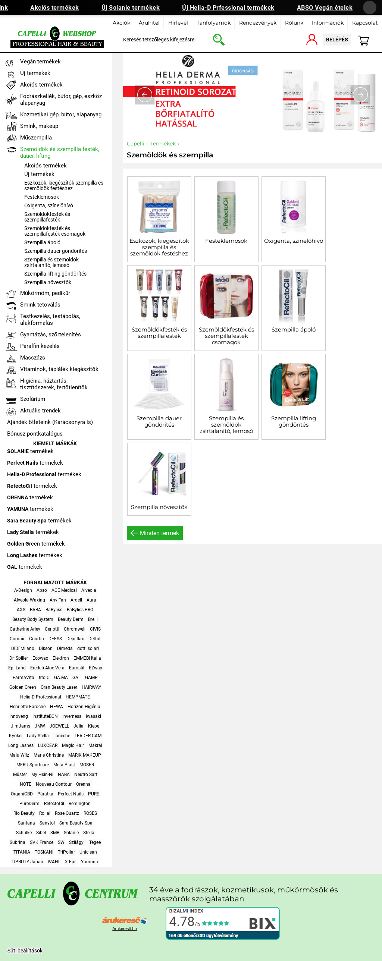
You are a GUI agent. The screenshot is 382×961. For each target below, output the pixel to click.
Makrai (95, 745)
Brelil (93, 619)
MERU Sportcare (32, 764)
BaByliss (54, 609)
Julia (78, 726)
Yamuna (89, 861)
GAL (76, 677)
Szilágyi (77, 842)
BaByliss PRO (80, 609)
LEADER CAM (88, 735)
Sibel (41, 832)
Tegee (95, 842)
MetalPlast (64, 764)
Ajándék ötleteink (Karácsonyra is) (50, 422)
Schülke (24, 832)
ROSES (90, 813)
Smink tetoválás (40, 304)
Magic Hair (73, 745)
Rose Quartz (67, 813)
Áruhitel (149, 22)
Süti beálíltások (25, 951)
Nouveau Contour (54, 784)
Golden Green (22, 687)
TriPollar (66, 852)
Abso (42, 590)
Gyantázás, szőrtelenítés (50, 334)
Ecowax (40, 658)
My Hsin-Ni (42, 774)
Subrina (17, 842)
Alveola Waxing (29, 600)
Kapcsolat (365, 22)
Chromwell (74, 629)
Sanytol (47, 823)
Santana (26, 823)
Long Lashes (21, 745)
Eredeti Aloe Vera (47, 667)
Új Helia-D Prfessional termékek (236, 7)
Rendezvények (257, 22)
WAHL (54, 861)
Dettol (94, 638)
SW (61, 842)
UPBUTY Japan (27, 861)
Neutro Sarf (85, 774)
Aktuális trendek (40, 410)
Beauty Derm (71, 619)
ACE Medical (64, 590)
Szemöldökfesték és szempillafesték (159, 332)
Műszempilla (36, 137)
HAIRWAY (91, 687)
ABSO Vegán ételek (333, 7)
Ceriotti (52, 629)
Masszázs (32, 357)
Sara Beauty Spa (76, 823)
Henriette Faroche (28, 706)
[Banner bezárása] (369, 7)
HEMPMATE (78, 697)
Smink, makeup (39, 126)
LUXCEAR (47, 745)
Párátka (45, 794)
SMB (54, 832)
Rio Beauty (24, 813)
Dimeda (65, 648)
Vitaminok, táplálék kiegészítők (59, 369)
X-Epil (70, 861)
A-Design (23, 590)
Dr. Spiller (18, 658)
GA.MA (61, 677)
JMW (40, 726)
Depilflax (75, 638)
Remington (80, 803)
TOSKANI (44, 852)
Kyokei (15, 735)
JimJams (20, 726)
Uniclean (88, 852)
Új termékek (35, 73)
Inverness (71, 716)
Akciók (121, 22)
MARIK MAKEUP (84, 755)
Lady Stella (38, 735)
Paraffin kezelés (40, 346)
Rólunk (294, 22)
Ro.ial (44, 813)
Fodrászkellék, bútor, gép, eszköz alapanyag (61, 99)
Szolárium (32, 399)
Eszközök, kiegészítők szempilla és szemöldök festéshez (159, 247)
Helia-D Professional (40, 697)
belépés (337, 40)
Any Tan (58, 600)
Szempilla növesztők (159, 507)
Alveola (88, 590)
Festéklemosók (226, 241)
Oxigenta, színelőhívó (293, 241)
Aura (91, 600)
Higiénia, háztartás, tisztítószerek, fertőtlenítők (54, 384)
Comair (17, 638)
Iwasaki (93, 716)
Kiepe (93, 726)
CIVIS (95, 629)
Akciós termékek (62, 7)
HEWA (56, 706)
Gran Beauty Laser (59, 687)
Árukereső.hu (124, 928)
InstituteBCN (45, 716)
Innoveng (18, 716)
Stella (88, 832)
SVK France (41, 842)
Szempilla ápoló (294, 329)
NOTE (25, 784)
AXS (21, 609)
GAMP (91, 677)
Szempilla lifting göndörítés (293, 421)
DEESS (55, 638)
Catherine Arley (25, 629)
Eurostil (76, 667)
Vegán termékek (40, 61)
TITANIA (21, 852)
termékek (30, 451)
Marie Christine (49, 755)
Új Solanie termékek (139, 7)
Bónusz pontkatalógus (35, 433)
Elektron (61, 658)
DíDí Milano (22, 648)
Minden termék (159, 533)
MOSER (86, 764)
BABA (35, 609)
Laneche (61, 735)
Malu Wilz (19, 755)
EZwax (95, 667)
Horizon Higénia (84, 706)
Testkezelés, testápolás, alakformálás (50, 319)
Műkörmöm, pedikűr (45, 293)
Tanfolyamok (214, 22)
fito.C (44, 677)
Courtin (36, 638)
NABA (64, 774)
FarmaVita (23, 677)
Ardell (76, 600)
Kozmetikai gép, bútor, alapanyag (60, 114)
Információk (328, 22)
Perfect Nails (71, 794)
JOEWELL (59, 726)
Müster (20, 774)
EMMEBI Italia (87, 658)
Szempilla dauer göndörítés (159, 421)
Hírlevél (178, 22)
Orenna (83, 784)
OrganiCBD (22, 794)
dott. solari (88, 648)
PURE (93, 794)
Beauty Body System (32, 619)
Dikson (46, 648)
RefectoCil (54, 803)
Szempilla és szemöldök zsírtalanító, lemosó (226, 424)
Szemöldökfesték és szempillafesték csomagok (226, 335)
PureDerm (29, 803)
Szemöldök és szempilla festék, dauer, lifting (59, 152)
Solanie (71, 832)
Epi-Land (17, 667)
